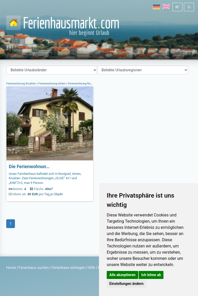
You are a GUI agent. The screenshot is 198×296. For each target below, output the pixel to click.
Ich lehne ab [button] (151, 275)
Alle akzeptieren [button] (122, 275)
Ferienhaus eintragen (68, 268)
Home (11, 268)
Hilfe (91, 268)
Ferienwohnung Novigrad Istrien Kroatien (92, 83)
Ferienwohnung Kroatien (21, 83)
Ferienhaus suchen (34, 268)
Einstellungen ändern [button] (126, 284)
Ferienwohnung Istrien (52, 83)
